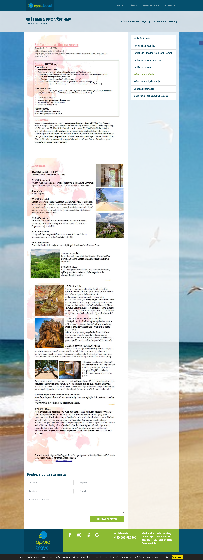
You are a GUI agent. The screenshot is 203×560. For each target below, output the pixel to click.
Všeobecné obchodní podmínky (156, 533)
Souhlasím (177, 557)
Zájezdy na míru (150, 5)
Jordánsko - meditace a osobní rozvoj (153, 53)
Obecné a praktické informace (156, 536)
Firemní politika (149, 543)
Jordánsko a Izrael (143, 67)
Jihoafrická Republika (144, 45)
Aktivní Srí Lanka (142, 38)
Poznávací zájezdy (140, 21)
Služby (131, 5)
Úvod (120, 5)
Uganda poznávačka (144, 88)
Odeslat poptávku (107, 519)
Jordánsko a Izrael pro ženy (147, 60)
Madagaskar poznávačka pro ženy (151, 96)
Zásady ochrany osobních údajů (157, 540)
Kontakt (170, 5)
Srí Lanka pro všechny (165, 21)
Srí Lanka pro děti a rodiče (147, 81)
